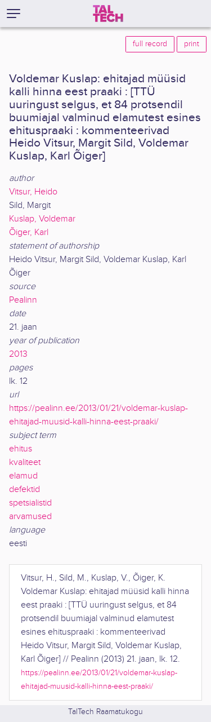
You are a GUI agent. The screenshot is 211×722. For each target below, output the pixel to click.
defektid (24, 489)
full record (150, 43)
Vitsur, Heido (33, 192)
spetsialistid (30, 503)
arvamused (30, 516)
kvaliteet (25, 462)
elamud (23, 476)
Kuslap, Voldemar (42, 219)
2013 (18, 354)
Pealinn (23, 300)
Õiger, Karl (28, 232)
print (191, 43)
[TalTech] (108, 14)
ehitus (20, 449)
